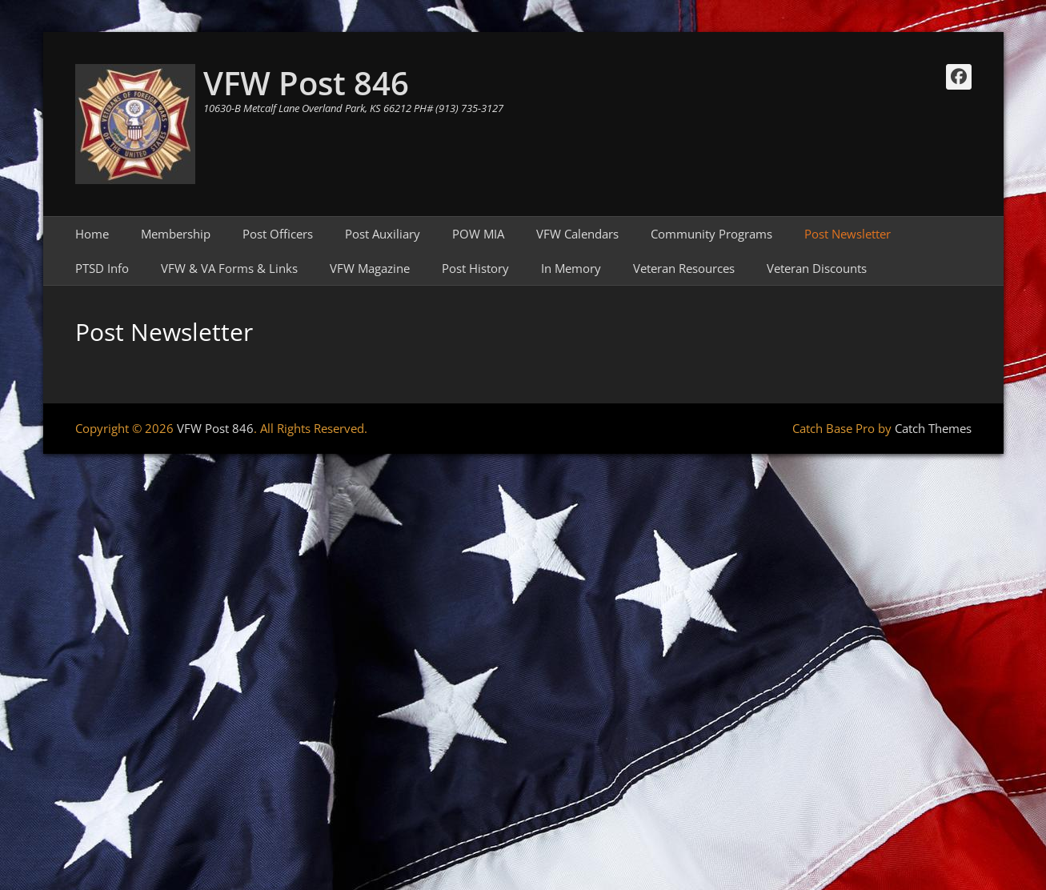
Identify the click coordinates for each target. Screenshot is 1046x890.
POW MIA (478, 234)
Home (92, 234)
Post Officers (277, 234)
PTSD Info (102, 268)
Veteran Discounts (817, 268)
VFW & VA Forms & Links (229, 268)
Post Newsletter (847, 234)
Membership (175, 234)
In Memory (571, 268)
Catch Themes (933, 428)
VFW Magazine (370, 268)
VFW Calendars (577, 234)
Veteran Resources (684, 268)
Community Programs (711, 234)
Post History (475, 268)
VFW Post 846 (306, 83)
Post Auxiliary (382, 234)
